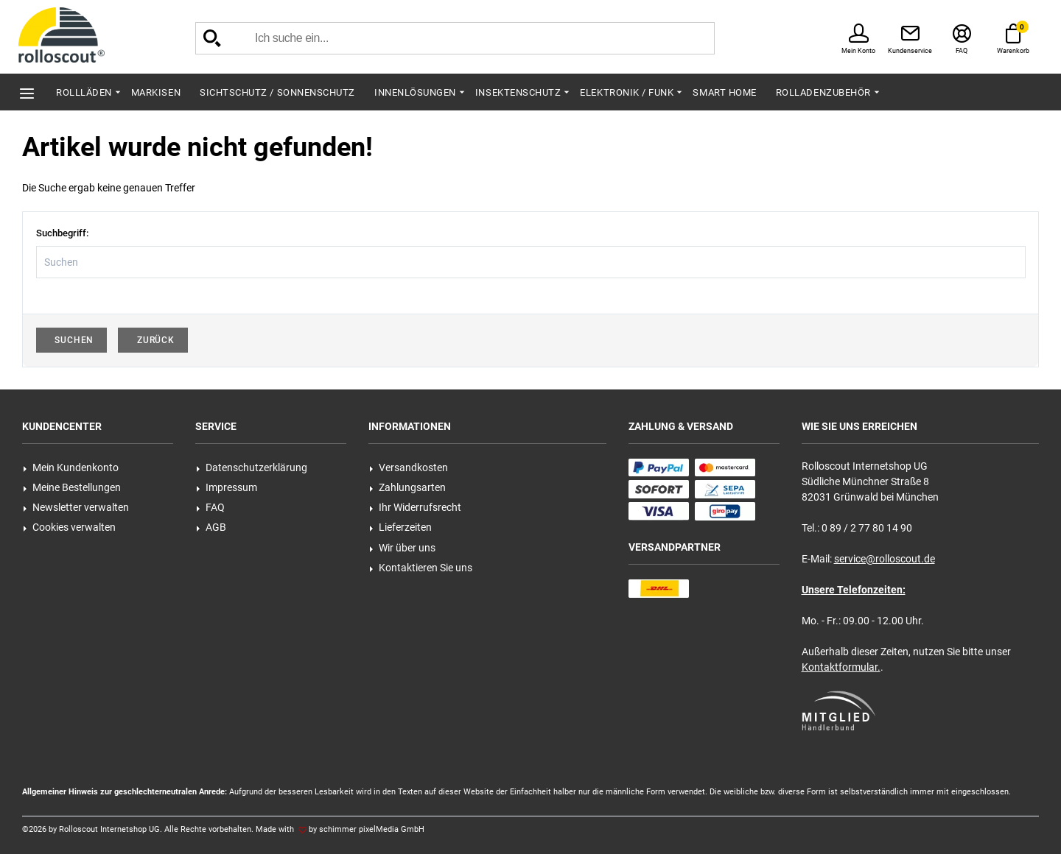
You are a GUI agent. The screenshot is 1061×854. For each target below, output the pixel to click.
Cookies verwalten (69, 527)
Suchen (71, 340)
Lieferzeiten (400, 527)
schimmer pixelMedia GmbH (371, 829)
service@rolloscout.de (884, 559)
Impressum (226, 487)
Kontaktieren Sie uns (420, 568)
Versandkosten (408, 467)
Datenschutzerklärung (251, 467)
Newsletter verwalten (76, 507)
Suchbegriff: (62, 233)
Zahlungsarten (407, 487)
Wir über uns (402, 548)
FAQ (210, 507)
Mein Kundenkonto (71, 467)
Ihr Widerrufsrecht (415, 507)
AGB (211, 527)
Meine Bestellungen (72, 487)
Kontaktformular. (841, 667)
